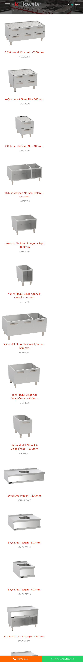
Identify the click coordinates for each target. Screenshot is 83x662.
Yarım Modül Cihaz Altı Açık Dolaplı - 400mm (60, 142)
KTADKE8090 (21, 284)
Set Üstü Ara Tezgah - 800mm (60, 462)
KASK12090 (21, 195)
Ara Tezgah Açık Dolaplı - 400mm (21, 370)
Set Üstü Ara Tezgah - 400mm (21, 509)
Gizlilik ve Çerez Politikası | (67, 642)
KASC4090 (21, 102)
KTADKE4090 (60, 284)
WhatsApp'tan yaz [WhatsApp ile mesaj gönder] (62, 659)
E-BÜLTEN (9, 608)
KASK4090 (21, 241)
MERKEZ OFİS (11, 543)
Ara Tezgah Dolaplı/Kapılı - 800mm (21, 416)
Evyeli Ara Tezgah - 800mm (21, 279)
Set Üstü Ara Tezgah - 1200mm (21, 462)
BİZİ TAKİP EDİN (13, 592)
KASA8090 (21, 148)
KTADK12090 (60, 376)
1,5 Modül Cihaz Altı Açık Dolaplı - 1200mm (61, 96)
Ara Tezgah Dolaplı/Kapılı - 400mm (60, 370)
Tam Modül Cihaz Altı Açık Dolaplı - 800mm (21, 142)
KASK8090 (60, 195)
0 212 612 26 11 (14, 583)
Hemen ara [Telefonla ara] (21, 659)
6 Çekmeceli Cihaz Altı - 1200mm (21, 50)
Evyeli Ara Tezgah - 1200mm (60, 233)
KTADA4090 (21, 376)
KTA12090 (21, 469)
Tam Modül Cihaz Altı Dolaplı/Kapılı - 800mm (60, 188)
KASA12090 (60, 102)
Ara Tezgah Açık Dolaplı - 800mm (60, 324)
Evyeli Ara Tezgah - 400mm (60, 279)
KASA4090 (60, 148)
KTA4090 (21, 515)
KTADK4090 (60, 422)
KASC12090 (21, 56)
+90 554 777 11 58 (18, 561)
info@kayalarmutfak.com (13, 553)
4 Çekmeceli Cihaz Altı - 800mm (61, 50)
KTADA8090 (61, 330)
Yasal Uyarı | (48, 642)
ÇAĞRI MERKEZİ (12, 575)
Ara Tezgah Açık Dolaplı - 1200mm (21, 324)
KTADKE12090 (60, 237)
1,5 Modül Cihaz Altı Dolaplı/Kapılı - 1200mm (21, 188)
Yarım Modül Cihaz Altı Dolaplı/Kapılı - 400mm (21, 235)
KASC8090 (60, 56)
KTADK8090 (21, 422)
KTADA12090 (21, 330)
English (77, 5)
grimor (77, 642)
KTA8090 (60, 469)
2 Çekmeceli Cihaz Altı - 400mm (21, 96)
